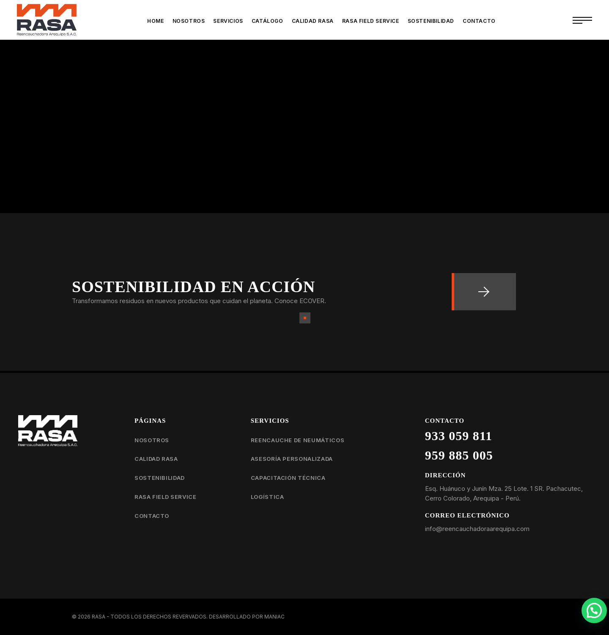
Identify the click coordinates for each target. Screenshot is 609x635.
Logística (267, 496)
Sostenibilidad (159, 477)
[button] (594, 610)
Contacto (151, 515)
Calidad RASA (156, 458)
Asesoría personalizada (292, 458)
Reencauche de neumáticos (298, 440)
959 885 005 (459, 455)
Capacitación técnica (288, 477)
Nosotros (151, 440)
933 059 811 (458, 436)
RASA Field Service (165, 496)
